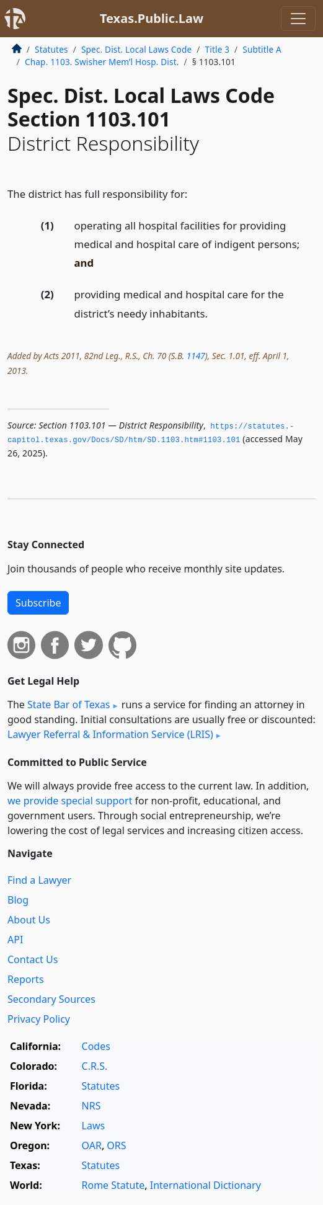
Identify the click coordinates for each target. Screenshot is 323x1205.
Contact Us (32, 959)
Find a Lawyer (39, 880)
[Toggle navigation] (298, 18)
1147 (196, 356)
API (15, 939)
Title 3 (217, 49)
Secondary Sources (51, 999)
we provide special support (69, 800)
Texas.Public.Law (151, 18)
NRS (91, 1106)
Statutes (51, 49)
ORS (116, 1145)
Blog (18, 900)
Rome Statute (113, 1185)
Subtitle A (261, 49)
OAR (92, 1145)
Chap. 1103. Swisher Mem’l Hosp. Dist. (102, 62)
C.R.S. (95, 1066)
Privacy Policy (38, 1019)
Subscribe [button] (38, 603)
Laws (93, 1125)
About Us (28, 920)
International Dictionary (205, 1185)
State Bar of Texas (68, 704)
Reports (25, 979)
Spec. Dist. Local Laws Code (136, 49)
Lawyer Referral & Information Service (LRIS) (110, 734)
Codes (96, 1046)
